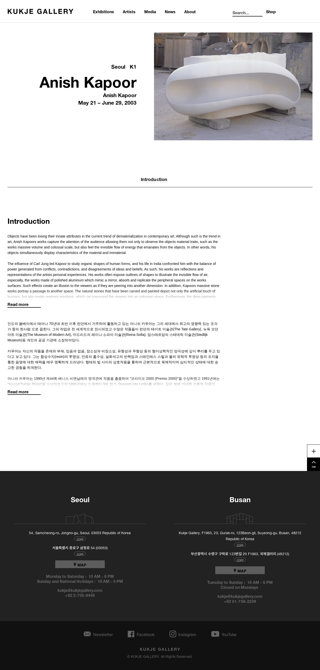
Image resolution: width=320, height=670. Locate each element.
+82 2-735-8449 (80, 594)
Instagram (187, 634)
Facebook (145, 634)
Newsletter (103, 634)
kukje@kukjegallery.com (80, 589)
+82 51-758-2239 (240, 600)
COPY (80, 539)
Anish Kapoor (88, 79)
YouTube (229, 634)
